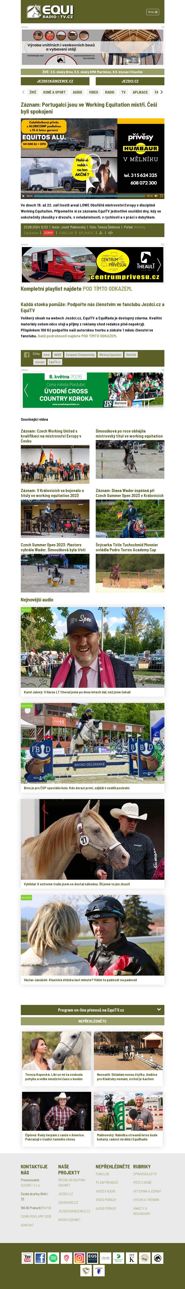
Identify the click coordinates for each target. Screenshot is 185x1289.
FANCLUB (66, 232)
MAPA (46, 1208)
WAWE (57, 354)
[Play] (23, 196)
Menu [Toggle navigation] (153, 12)
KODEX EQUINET (69, 1219)
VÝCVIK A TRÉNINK (146, 1199)
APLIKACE (140, 92)
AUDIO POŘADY (106, 1208)
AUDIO (77, 92)
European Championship (80, 354)
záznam (40, 362)
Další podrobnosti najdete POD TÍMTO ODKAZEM (77, 335)
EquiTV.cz (55, 362)
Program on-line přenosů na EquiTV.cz (91, 1009)
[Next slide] (161, 92)
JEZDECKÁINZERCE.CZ (55, 81)
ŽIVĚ (33, 92)
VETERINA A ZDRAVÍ (147, 1191)
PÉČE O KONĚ (142, 1182)
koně (47, 354)
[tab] (92, 1010)
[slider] (89, 196)
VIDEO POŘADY (106, 1199)
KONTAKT (27, 1225)
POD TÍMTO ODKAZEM (107, 288)
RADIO (109, 92)
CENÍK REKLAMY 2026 (36, 1216)
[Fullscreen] (161, 196)
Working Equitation (110, 354)
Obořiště (131, 354)
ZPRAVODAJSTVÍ (145, 1174)
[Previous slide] (24, 92)
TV (123, 92)
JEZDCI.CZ (130, 81)
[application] (92, 158)
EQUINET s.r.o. (31, 1185)
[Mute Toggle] (156, 196)
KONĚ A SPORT (54, 92)
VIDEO (93, 92)
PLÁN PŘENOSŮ (107, 1182)
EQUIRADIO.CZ (68, 1202)
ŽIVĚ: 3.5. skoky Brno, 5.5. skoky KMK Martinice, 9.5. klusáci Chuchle (92, 72)
